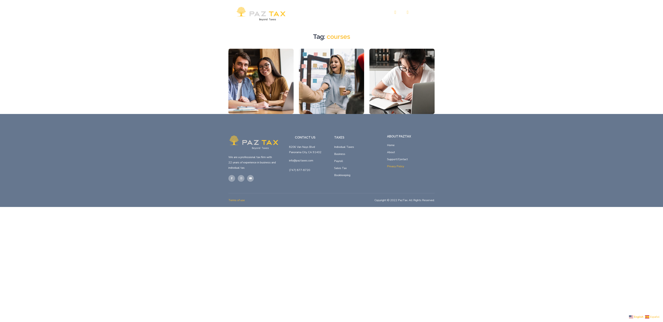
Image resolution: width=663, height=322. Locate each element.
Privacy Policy (395, 229)
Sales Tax (340, 231)
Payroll (338, 223)
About (391, 215)
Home (391, 208)
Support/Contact (397, 222)
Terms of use (236, 263)
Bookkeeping (342, 238)
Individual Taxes (344, 209)
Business (339, 216)
